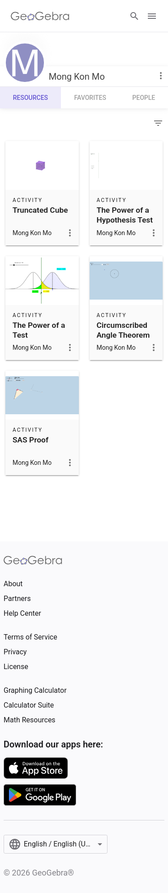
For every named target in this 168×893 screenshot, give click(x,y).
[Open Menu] (151, 16)
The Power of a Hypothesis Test (125, 215)
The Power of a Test (39, 330)
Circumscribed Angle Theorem (123, 330)
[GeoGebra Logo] (40, 16)
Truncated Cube (40, 210)
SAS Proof (30, 439)
